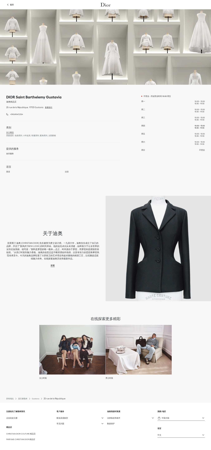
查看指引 (47, 107)
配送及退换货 (65, 417)
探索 (53, 265)
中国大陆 (166, 418)
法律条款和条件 (115, 417)
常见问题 (65, 423)
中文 (166, 434)
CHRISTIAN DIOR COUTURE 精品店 (21, 434)
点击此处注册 (11, 418)
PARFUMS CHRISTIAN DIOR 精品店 (20, 439)
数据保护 (111, 424)
